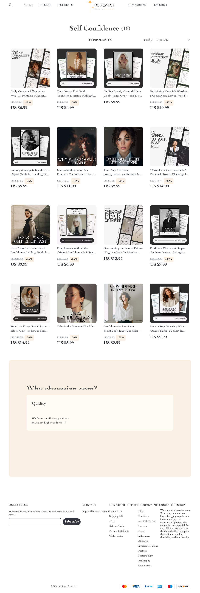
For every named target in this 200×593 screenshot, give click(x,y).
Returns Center (117, 526)
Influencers (144, 536)
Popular (45, 5)
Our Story (143, 516)
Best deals (65, 5)
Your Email (18, 522)
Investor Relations (148, 546)
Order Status (116, 536)
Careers (142, 526)
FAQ (112, 521)
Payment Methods (119, 531)
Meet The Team (147, 521)
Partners (142, 551)
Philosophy (144, 561)
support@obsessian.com (96, 511)
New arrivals (137, 5)
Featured (160, 5)
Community (144, 566)
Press (141, 531)
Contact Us (115, 511)
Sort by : (148, 40)
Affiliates (143, 541)
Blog (141, 511)
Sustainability (145, 556)
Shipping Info (116, 516)
